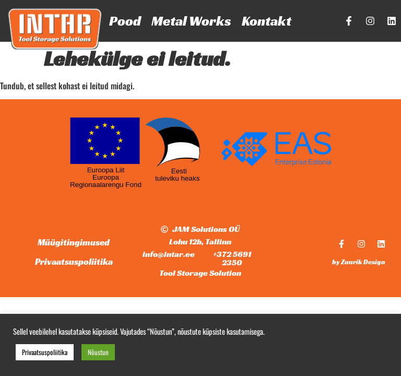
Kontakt (266, 21)
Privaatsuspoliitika (74, 261)
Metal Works (191, 21)
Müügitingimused (74, 242)
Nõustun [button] (98, 352)
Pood (125, 21)
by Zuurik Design (358, 261)
